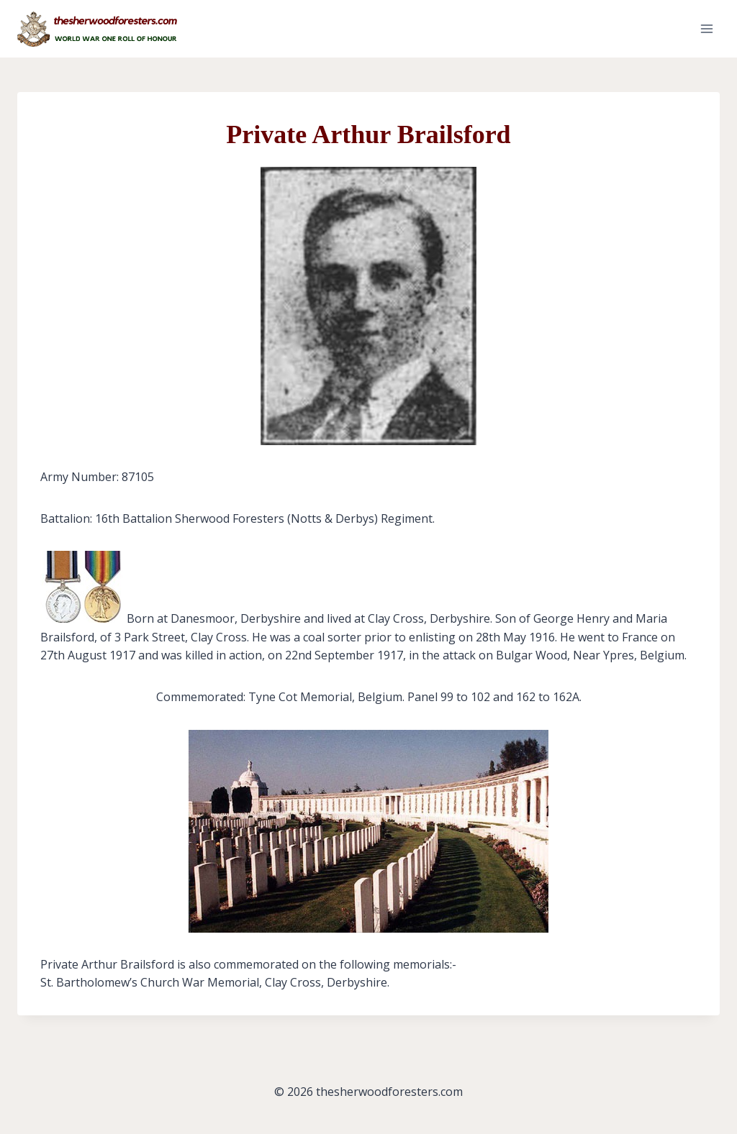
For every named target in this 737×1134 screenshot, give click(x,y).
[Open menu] (706, 28)
